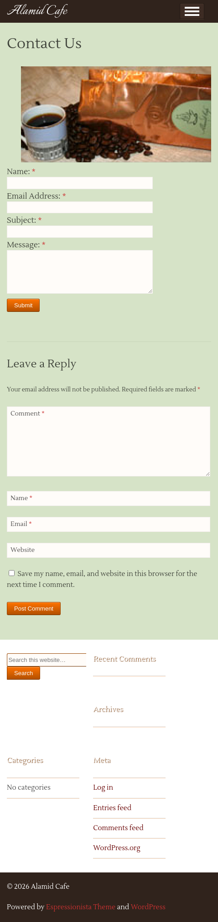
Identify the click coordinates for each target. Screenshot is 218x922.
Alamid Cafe (37, 11)
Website (22, 550)
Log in (103, 787)
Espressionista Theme (80, 907)
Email (21, 524)
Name (21, 498)
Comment (27, 414)
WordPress (148, 907)
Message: (26, 245)
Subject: (24, 220)
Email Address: (36, 196)
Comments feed (118, 828)
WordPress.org (116, 848)
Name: (21, 172)
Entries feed (112, 808)
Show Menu (192, 11)
